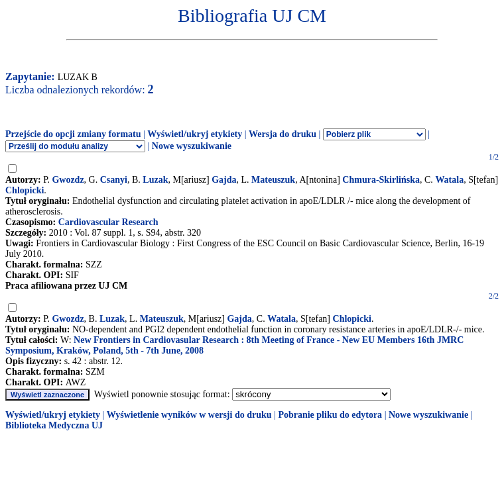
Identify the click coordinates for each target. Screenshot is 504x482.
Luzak (155, 180)
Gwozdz (68, 180)
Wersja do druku (282, 134)
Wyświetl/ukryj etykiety (194, 134)
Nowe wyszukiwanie (191, 146)
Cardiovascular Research (108, 222)
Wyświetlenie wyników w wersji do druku (189, 415)
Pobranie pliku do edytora (330, 415)
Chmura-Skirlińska (381, 180)
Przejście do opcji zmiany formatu (73, 134)
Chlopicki (24, 190)
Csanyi (113, 180)
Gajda (224, 180)
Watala (449, 180)
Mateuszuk (273, 180)
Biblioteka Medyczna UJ (54, 425)
